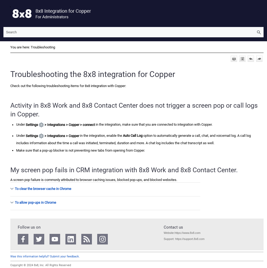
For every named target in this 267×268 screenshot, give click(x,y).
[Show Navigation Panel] (6, 13)
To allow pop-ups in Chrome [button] (33, 203)
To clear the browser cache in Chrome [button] (41, 189)
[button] (259, 32)
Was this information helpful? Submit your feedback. (45, 256)
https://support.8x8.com (189, 238)
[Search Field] (133, 32)
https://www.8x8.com (188, 232)
